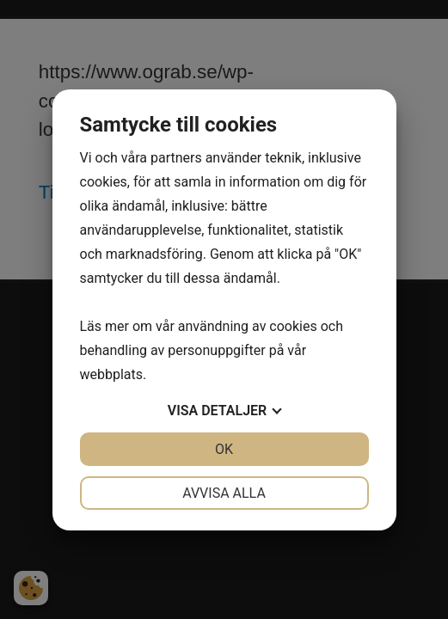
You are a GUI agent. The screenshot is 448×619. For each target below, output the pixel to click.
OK (224, 449)
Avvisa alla (224, 493)
